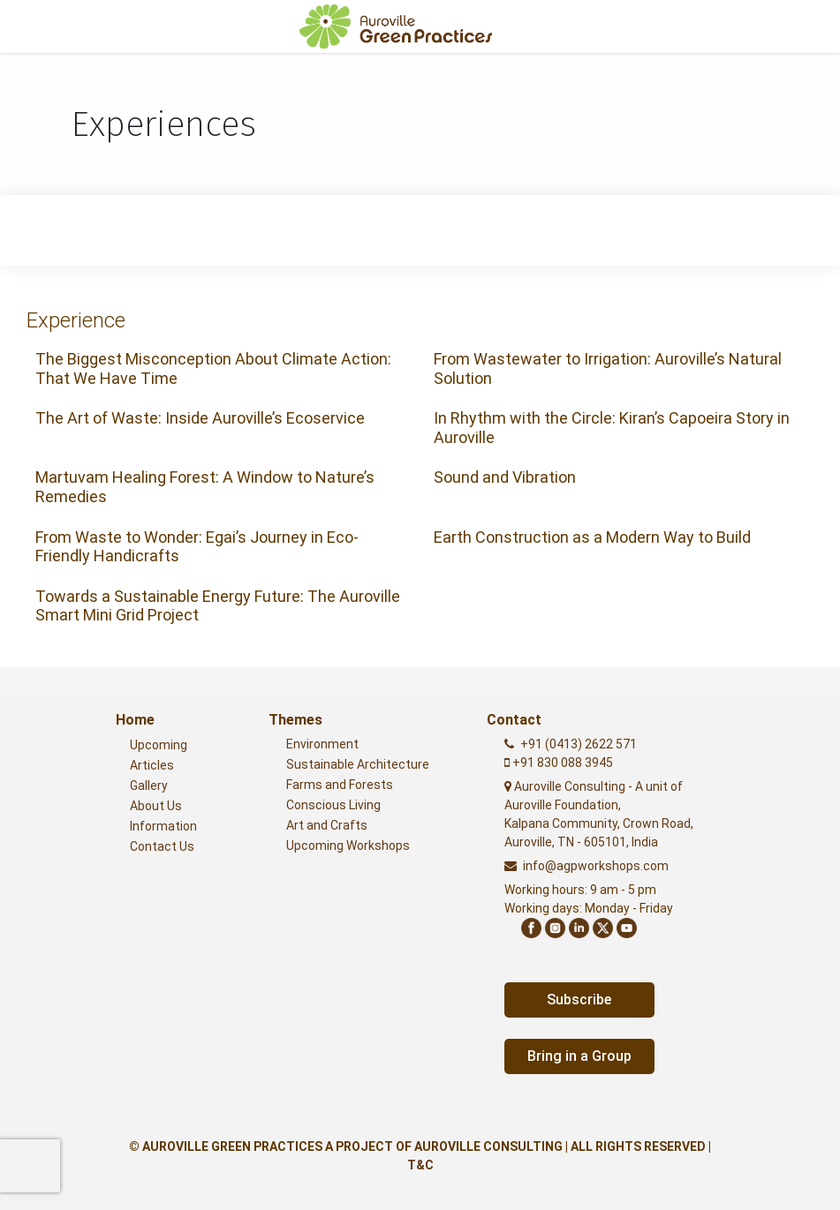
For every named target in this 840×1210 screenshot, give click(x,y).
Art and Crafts (326, 825)
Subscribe (579, 999)
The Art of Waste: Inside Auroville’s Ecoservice (200, 418)
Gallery (149, 785)
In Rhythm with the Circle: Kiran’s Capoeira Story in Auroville (612, 428)
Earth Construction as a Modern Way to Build (592, 537)
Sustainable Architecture (357, 764)
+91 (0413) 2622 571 (578, 744)
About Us (156, 806)
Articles (152, 765)
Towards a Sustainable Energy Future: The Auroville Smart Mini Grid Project (217, 606)
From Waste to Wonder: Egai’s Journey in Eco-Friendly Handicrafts (197, 547)
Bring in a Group (579, 1056)
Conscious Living (333, 805)
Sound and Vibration (505, 477)
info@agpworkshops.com (596, 866)
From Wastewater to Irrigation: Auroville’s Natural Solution (608, 368)
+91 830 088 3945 (561, 762)
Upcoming (158, 745)
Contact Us (162, 846)
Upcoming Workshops (348, 845)
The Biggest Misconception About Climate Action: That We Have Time (213, 368)
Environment (322, 744)
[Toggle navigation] (801, 26)
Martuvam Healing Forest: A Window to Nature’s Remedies (205, 487)
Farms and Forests (339, 785)
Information (163, 826)
